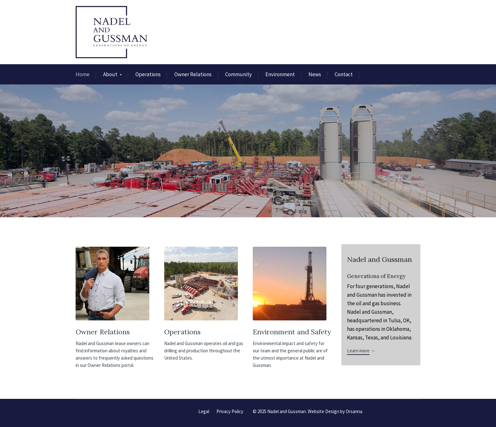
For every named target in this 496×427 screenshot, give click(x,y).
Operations (148, 74)
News (314, 74)
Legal (203, 411)
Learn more (358, 351)
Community (238, 74)
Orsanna (354, 411)
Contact (344, 74)
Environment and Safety (292, 331)
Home (83, 74)
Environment (280, 74)
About (110, 74)
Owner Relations (193, 74)
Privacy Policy (229, 411)
